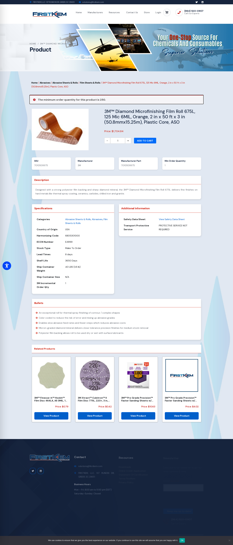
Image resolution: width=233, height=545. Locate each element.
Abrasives (45, 82)
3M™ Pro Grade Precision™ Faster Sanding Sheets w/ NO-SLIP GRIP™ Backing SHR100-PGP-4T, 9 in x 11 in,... (180, 399)
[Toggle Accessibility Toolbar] (6, 265)
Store (147, 12)
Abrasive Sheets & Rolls (65, 82)
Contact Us (132, 12)
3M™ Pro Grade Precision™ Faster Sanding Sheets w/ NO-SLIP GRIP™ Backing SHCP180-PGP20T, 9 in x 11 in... (137, 399)
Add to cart (145, 140)
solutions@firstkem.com (93, 2)
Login (158, 12)
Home (79, 12)
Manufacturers (95, 12)
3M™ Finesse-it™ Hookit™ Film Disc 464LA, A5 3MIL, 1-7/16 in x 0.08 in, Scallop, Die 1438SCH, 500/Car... (50, 399)
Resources (114, 12)
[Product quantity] (117, 141)
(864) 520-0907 (193, 11)
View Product (51, 415)
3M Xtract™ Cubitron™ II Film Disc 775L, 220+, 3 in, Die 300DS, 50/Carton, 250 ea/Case (94, 399)
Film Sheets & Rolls (90, 82)
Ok (182, 540)
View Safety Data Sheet (172, 219)
